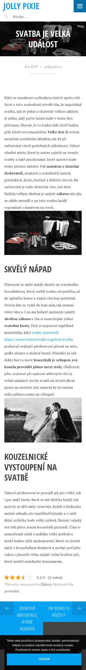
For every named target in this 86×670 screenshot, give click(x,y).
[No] (80, 652)
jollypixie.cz (52, 66)
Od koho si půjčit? (58, 611)
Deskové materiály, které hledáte (27, 618)
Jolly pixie (21, 6)
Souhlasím (44, 659)
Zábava (46, 584)
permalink (11, 591)
